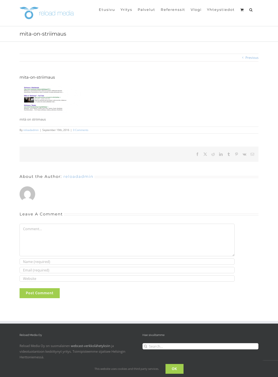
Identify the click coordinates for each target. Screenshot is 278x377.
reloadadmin (31, 130)
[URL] (127, 278)
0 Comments (80, 130)
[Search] (145, 346)
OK (174, 369)
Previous (251, 57)
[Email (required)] (127, 270)
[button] (251, 9)
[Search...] (200, 346)
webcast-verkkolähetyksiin (90, 346)
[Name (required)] (127, 261)
